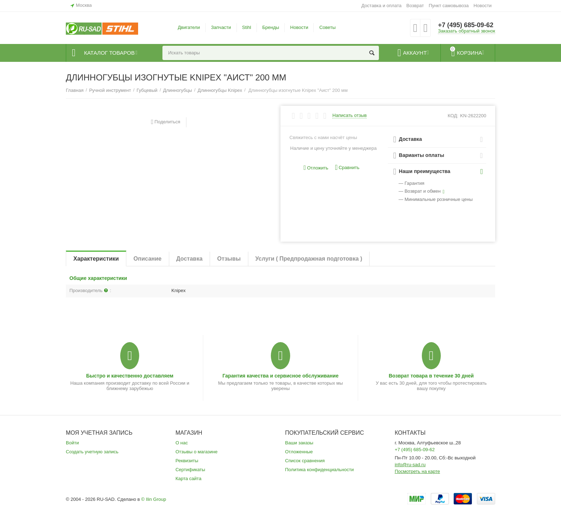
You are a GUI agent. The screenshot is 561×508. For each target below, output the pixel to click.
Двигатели (189, 27)
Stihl (246, 27)
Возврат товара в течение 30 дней (431, 376)
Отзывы (228, 259)
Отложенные (299, 451)
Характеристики (96, 259)
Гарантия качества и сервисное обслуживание (280, 376)
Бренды (270, 27)
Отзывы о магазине (196, 451)
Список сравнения (305, 460)
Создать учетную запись (92, 451)
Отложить (316, 168)
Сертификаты (190, 469)
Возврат (415, 5)
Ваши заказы (299, 442)
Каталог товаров (109, 53)
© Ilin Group (153, 499)
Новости (483, 5)
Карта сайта (188, 478)
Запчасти (221, 27)
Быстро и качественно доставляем (130, 376)
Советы (327, 27)
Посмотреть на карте (417, 471)
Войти (72, 442)
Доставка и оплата (381, 5)
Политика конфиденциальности (319, 469)
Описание (147, 259)
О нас (181, 442)
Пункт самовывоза (449, 5)
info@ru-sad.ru (410, 464)
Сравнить (347, 167)
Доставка (189, 259)
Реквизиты (186, 460)
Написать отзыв (349, 115)
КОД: (453, 115)
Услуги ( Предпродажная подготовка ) (308, 259)
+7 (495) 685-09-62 (465, 25)
